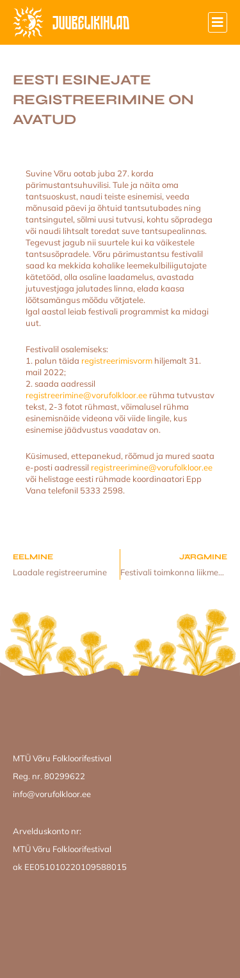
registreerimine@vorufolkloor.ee (86, 395)
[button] (217, 22)
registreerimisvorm (116, 360)
